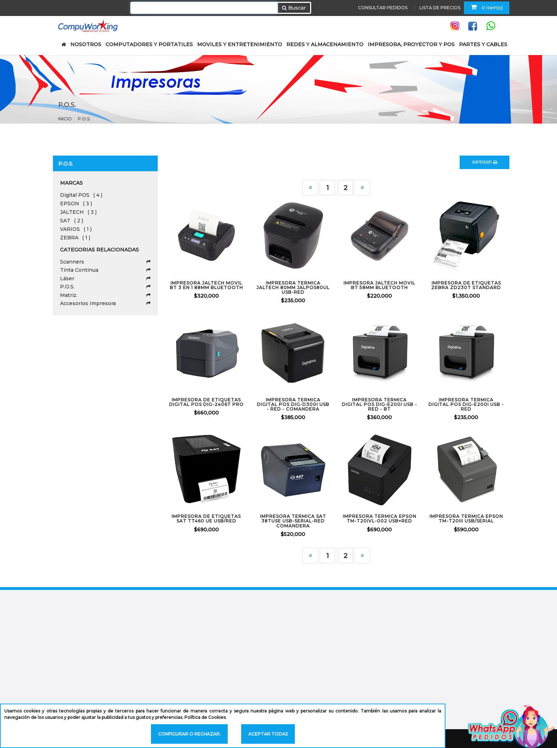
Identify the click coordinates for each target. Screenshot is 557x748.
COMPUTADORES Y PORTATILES (149, 44)
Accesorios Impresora (105, 303)
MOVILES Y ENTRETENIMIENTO (239, 44)
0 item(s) (487, 7)
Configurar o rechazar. (189, 734)
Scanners (105, 262)
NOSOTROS (85, 44)
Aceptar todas (268, 734)
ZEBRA (75, 237)
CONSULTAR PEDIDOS (382, 7)
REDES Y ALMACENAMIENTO (324, 44)
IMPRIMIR (484, 162)
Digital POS (81, 195)
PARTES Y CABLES (483, 44)
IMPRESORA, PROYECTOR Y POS (411, 44)
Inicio (65, 118)
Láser (105, 278)
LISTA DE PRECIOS (440, 7)
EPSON (76, 203)
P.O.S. (84, 118)
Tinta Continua (105, 270)
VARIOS (76, 229)
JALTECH (78, 212)
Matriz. (105, 295)
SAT (71, 220)
